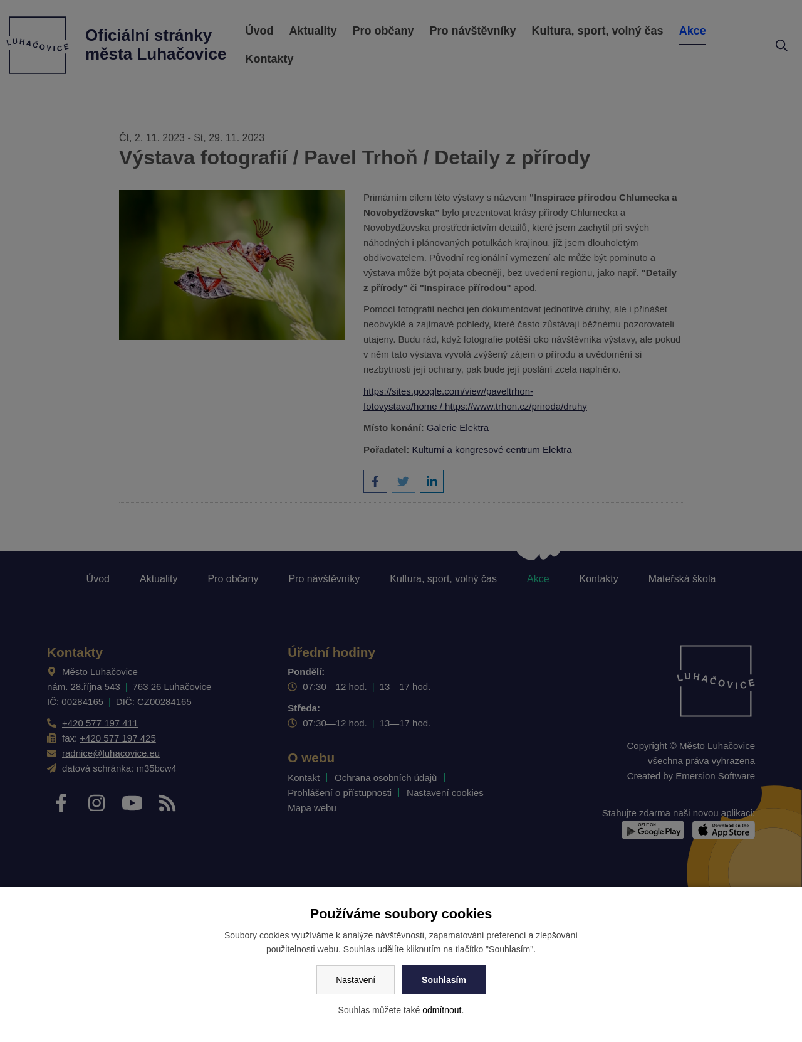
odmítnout (441, 1010)
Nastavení (355, 980)
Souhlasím (444, 980)
